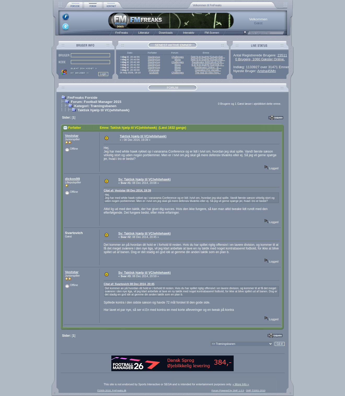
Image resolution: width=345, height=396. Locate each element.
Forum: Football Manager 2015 (96, 102)
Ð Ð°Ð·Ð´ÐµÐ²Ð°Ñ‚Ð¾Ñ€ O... (208, 64)
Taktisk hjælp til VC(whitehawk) (103, 110)
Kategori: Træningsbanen (95, 106)
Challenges (177, 57)
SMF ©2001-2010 (255, 390)
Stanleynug (154, 57)
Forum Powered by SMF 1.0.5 (227, 390)
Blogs (178, 59)
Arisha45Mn (266, 71)
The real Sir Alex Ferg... (208, 72)
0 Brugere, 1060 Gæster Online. (260, 59)
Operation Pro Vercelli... (208, 70)
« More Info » (241, 384)
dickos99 (72, 179)
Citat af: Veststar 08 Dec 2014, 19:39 (127, 190)
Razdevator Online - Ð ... (207, 67)
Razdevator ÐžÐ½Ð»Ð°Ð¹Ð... (208, 62)
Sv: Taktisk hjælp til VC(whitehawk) (144, 179)
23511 (282, 55)
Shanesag (153, 70)
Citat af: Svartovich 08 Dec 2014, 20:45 (129, 284)
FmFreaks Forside (82, 98)
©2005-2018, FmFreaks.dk (111, 390)
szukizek (154, 72)
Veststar (72, 136)
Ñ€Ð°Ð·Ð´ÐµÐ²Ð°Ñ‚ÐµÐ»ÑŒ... (208, 57)
